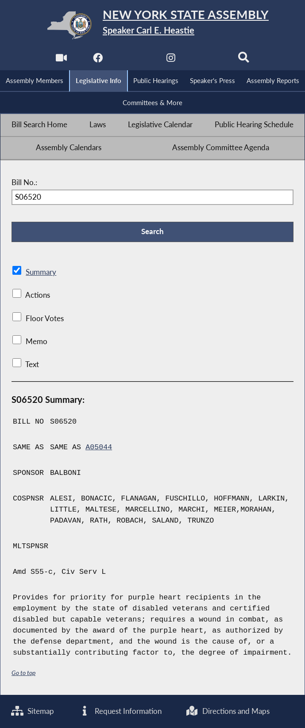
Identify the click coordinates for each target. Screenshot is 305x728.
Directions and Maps (228, 711)
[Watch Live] (61, 60)
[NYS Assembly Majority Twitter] (134, 60)
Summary (41, 272)
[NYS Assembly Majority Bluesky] (207, 60)
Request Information (120, 711)
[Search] (244, 60)
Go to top (23, 672)
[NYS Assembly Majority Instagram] (171, 60)
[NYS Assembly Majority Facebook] (98, 60)
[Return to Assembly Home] (152, 25)
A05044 (98, 447)
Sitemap (32, 711)
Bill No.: (24, 182)
